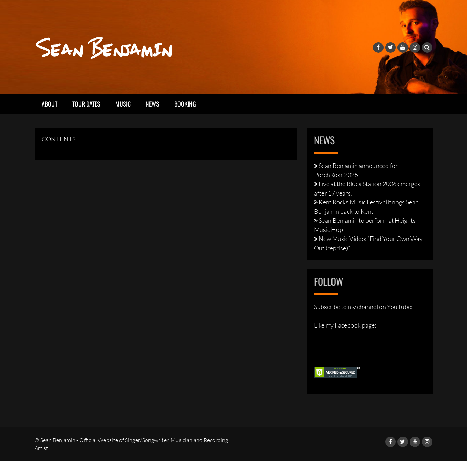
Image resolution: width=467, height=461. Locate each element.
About (49, 103)
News (152, 103)
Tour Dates (86, 103)
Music (123, 103)
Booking (185, 103)
